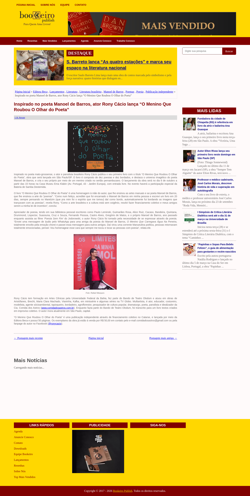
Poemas (130, 91)
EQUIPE (64, 4)
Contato (18, 442)
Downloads (20, 448)
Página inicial (96, 338)
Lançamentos (69, 41)
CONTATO (80, 4)
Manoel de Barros (113, 91)
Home (19, 41)
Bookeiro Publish (122, 490)
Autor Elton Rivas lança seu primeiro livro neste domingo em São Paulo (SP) (216, 154)
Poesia (140, 91)
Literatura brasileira (91, 91)
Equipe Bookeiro (23, 454)
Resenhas (32, 41)
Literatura (71, 91)
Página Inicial (22, 91)
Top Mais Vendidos (24, 477)
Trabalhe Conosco (126, 41)
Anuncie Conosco (102, 41)
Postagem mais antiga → (163, 338)
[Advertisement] (95, 394)
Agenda (85, 41)
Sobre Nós (20, 471)
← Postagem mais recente (28, 338)
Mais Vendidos (50, 41)
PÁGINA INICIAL (25, 4)
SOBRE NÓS (47, 4)
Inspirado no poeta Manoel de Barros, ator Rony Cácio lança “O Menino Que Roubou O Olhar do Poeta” (92, 107)
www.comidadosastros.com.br (57, 307)
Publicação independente (159, 91)
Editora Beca (40, 91)
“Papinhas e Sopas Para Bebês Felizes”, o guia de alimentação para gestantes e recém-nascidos (217, 248)
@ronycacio (54, 323)
